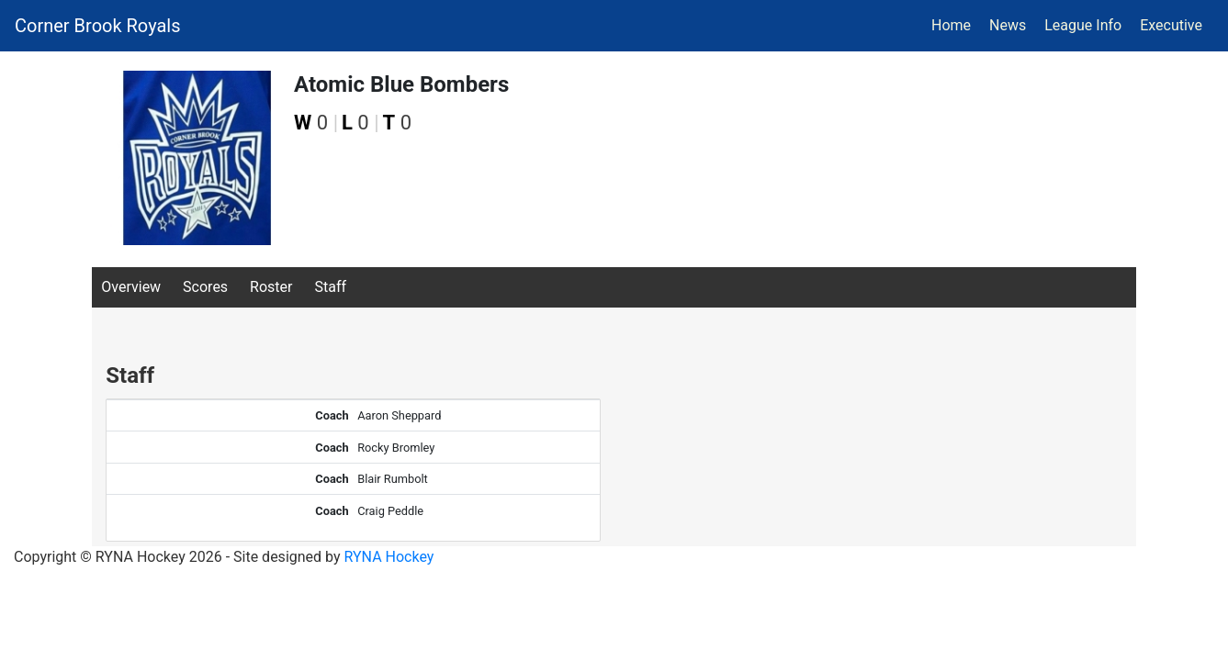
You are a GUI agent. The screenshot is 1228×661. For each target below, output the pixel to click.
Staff (330, 287)
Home (951, 25)
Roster (271, 287)
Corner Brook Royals (98, 26)
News (1007, 25)
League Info (1082, 25)
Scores (205, 287)
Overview (131, 287)
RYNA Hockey (389, 557)
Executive (1171, 25)
